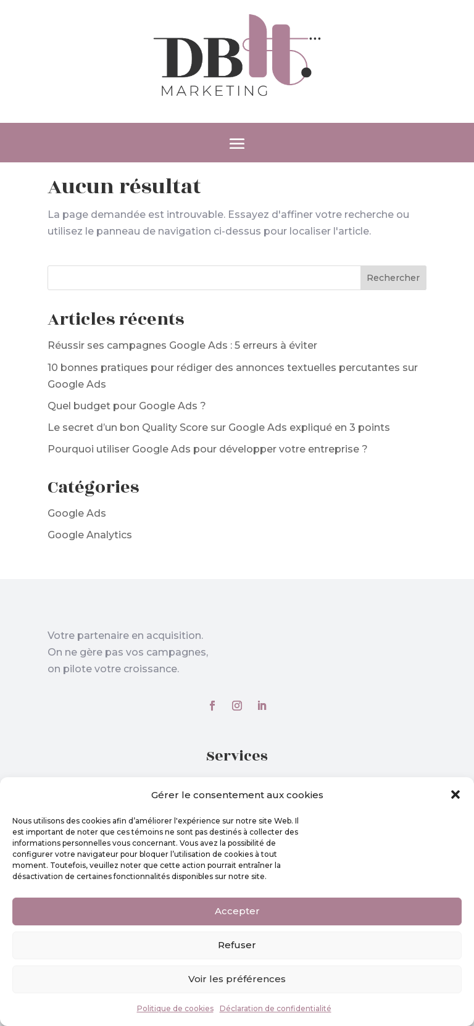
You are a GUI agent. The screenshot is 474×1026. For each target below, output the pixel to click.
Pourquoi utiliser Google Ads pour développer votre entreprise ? (208, 449)
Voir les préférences (237, 979)
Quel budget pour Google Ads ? (127, 406)
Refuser (237, 945)
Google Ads (77, 513)
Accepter (237, 911)
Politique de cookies (175, 1008)
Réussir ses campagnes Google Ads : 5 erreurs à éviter (182, 345)
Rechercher (393, 277)
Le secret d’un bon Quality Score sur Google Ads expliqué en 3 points (219, 427)
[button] (455, 794)
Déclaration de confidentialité (275, 1008)
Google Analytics (90, 535)
